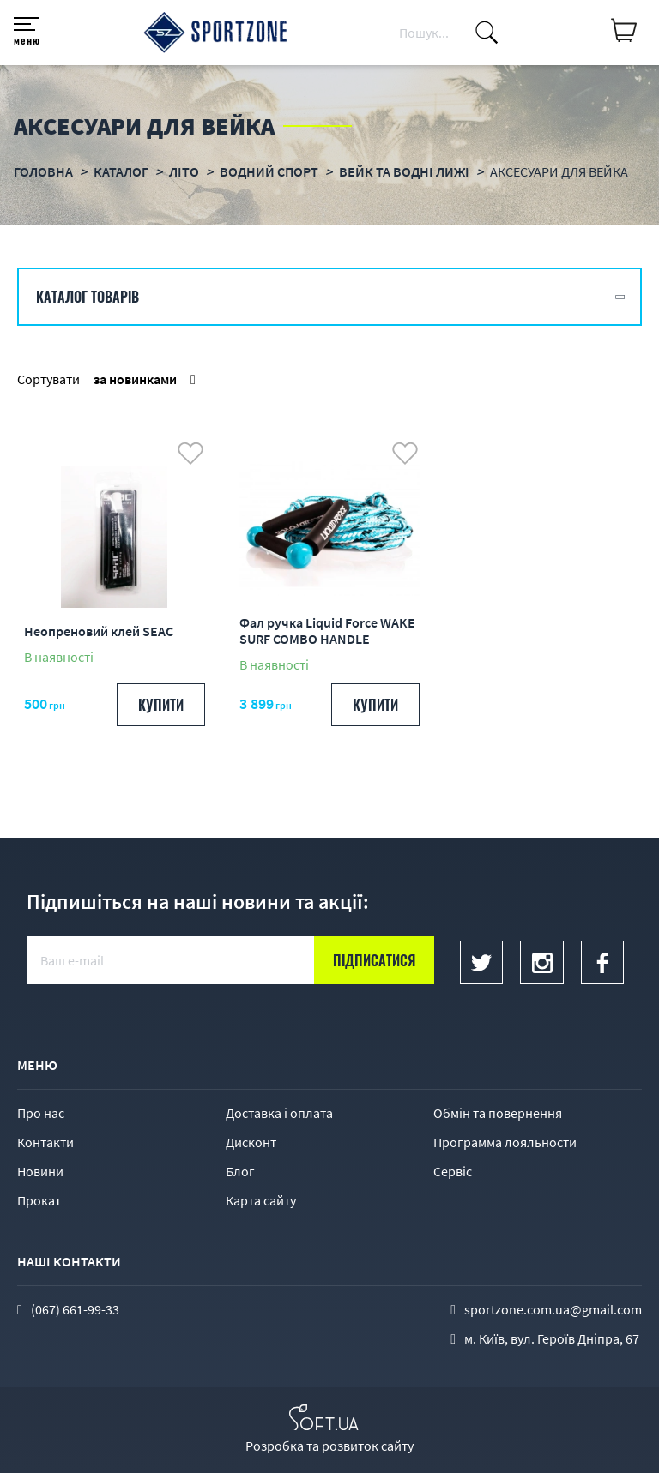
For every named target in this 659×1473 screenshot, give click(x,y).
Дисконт (251, 1142)
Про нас (40, 1112)
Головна (43, 171)
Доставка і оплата (279, 1112)
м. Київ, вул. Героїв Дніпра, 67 (551, 1338)
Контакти (45, 1142)
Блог (240, 1171)
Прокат (39, 1200)
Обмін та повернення (497, 1112)
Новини (40, 1171)
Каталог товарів (87, 296)
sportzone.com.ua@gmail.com (553, 1309)
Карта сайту (261, 1200)
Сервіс (452, 1171)
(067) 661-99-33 (75, 1309)
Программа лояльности (505, 1142)
